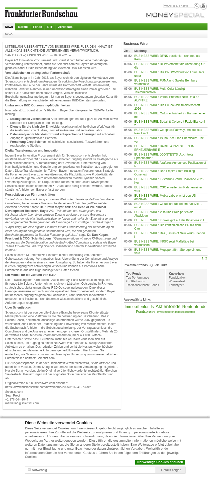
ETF (50, 27)
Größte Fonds (135, 281)
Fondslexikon (177, 277)
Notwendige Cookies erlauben (160, 462)
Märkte (23, 27)
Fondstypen (176, 285)
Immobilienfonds (139, 307)
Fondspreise (145, 312)
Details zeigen (171, 470)
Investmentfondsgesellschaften (176, 311)
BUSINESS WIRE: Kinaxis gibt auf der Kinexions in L (169, 220)
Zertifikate (65, 27)
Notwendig (39, 470)
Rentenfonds (194, 306)
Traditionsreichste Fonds (142, 285)
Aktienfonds (168, 306)
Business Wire (136, 44)
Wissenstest (177, 281)
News (9, 27)
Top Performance (137, 277)
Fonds (37, 27)
